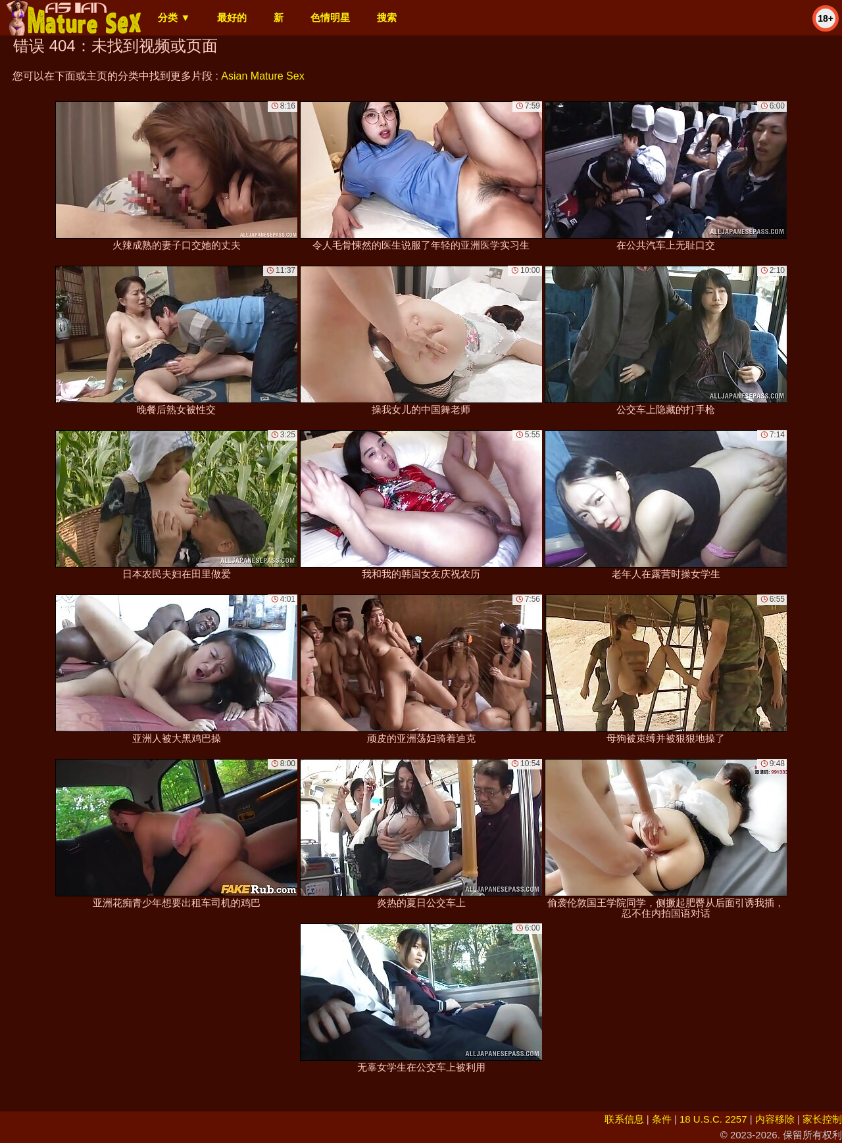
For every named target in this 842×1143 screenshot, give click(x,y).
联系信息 (624, 1119)
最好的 (232, 17)
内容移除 (775, 1119)
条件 (662, 1119)
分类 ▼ (174, 17)
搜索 (387, 17)
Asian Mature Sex (262, 76)
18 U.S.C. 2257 (713, 1119)
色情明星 (330, 17)
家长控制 (822, 1119)
